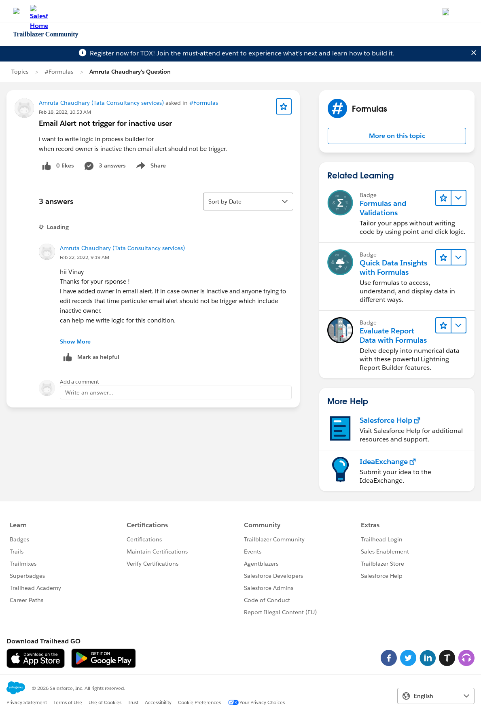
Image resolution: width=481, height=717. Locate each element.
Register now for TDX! (122, 53)
